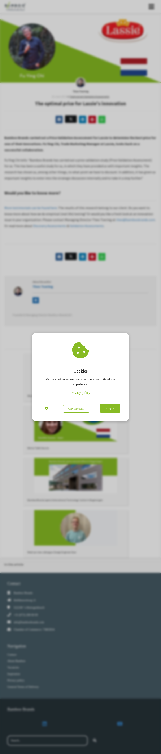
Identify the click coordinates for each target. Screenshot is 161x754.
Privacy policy (80, 393)
